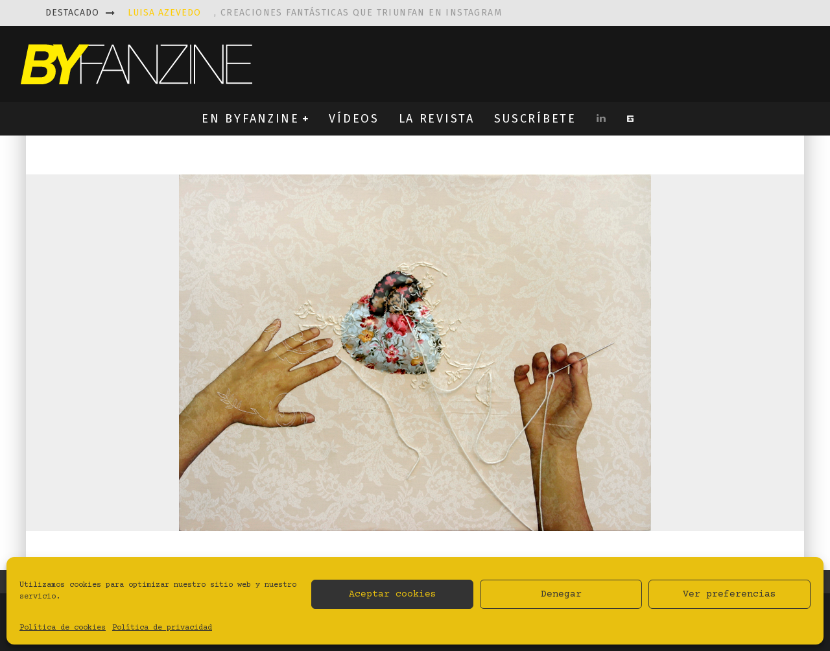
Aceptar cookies (392, 594)
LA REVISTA (437, 119)
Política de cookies (62, 628)
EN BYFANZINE (250, 119)
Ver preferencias (729, 594)
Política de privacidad (162, 628)
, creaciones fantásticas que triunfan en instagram (315, 12)
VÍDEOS (354, 119)
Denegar (561, 594)
